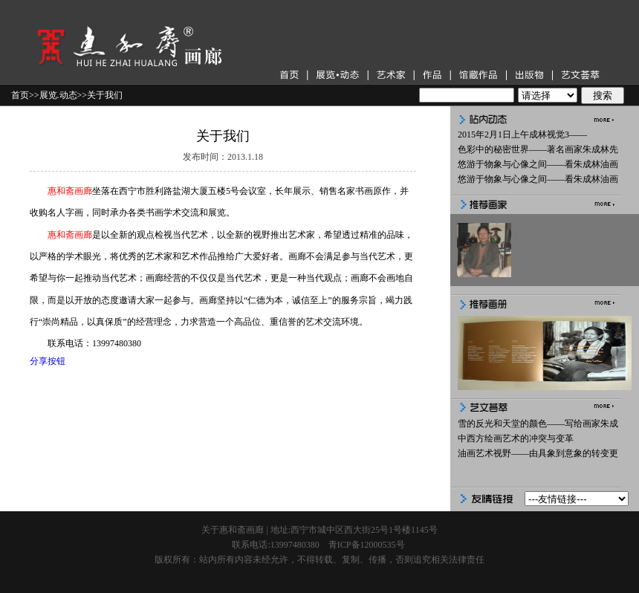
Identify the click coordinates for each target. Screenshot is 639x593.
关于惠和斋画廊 (232, 530)
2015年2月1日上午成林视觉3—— (522, 134)
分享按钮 (47, 361)
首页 (20, 95)
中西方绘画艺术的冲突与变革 (516, 438)
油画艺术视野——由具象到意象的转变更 (538, 453)
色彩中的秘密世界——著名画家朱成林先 (538, 149)
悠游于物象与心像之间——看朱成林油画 (538, 164)
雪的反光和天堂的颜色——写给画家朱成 (538, 423)
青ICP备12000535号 (366, 544)
